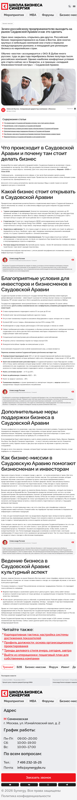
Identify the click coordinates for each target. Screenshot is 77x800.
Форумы (48, 15)
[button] (74, 6)
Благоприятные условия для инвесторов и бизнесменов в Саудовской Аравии (31, 128)
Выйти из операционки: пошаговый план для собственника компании (36, 656)
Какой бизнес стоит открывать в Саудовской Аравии (22, 126)
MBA (33, 15)
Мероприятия (14, 15)
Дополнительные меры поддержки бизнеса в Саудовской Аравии (27, 131)
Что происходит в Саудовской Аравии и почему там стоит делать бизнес (29, 123)
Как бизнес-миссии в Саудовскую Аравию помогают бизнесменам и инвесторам (32, 134)
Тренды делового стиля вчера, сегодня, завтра (37, 650)
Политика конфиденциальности (26, 796)
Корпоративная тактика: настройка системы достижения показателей (36, 636)
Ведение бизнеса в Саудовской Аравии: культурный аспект (25, 137)
